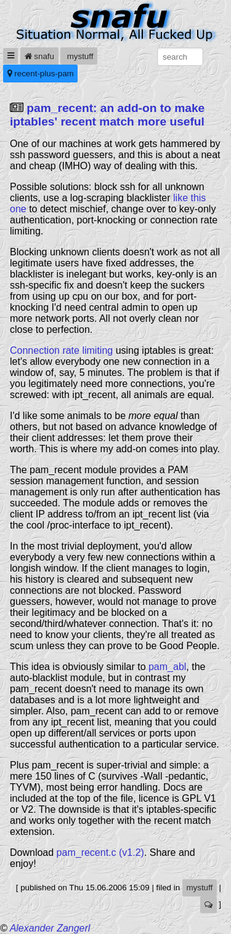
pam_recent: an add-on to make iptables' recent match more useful (107, 115)
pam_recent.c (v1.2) (100, 852)
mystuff (79, 56)
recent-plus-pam (40, 73)
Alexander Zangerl (50, 928)
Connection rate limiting (61, 350)
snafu (39, 56)
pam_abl (167, 666)
